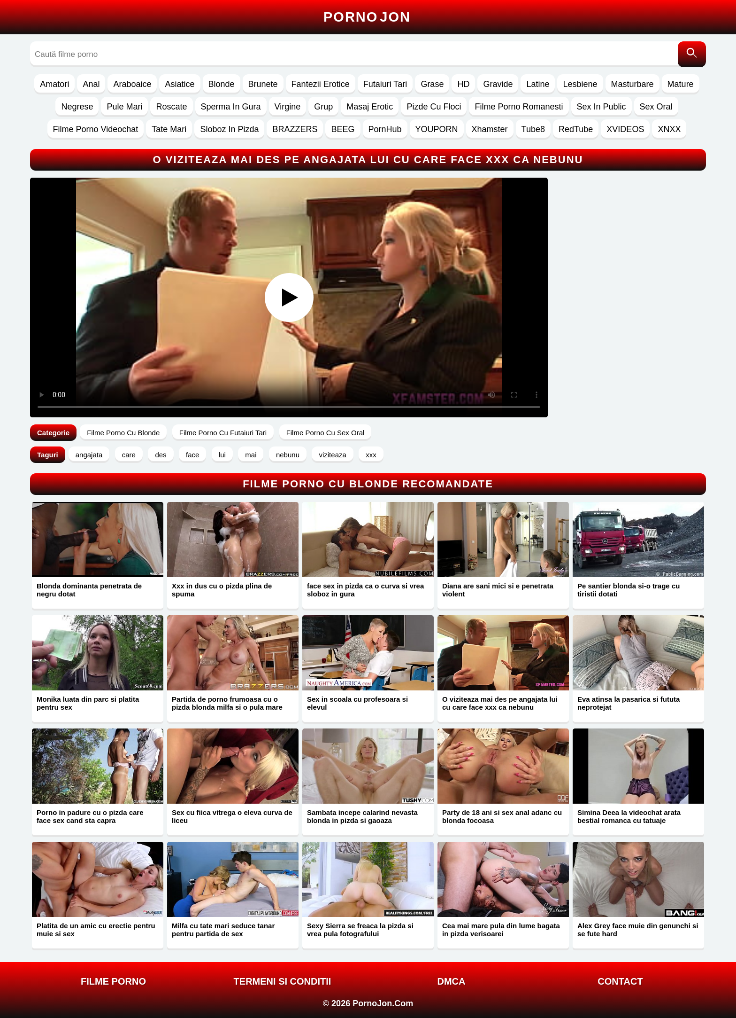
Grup (323, 106)
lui (222, 455)
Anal (91, 84)
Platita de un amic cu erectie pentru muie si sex (96, 930)
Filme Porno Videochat (95, 129)
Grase (432, 84)
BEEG (342, 129)
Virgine (288, 106)
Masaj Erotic (369, 106)
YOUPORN (436, 129)
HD (463, 84)
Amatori (54, 84)
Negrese (77, 106)
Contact (620, 981)
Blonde (221, 84)
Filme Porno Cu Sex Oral (325, 433)
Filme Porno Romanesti (519, 106)
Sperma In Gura (231, 106)
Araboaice (132, 84)
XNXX (669, 129)
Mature (680, 84)
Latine (537, 84)
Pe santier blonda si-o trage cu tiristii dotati (628, 590)
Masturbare (632, 84)
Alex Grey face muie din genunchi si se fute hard (637, 930)
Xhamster (490, 129)
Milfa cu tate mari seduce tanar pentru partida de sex (223, 930)
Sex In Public (601, 106)
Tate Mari (169, 129)
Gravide (498, 84)
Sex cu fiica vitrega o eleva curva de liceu (232, 816)
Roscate (171, 106)
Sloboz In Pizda (229, 129)
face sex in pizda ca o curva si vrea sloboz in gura (365, 590)
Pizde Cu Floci (433, 106)
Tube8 (533, 129)
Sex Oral (656, 106)
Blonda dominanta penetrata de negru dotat (89, 590)
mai (250, 455)
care (129, 455)
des (160, 455)
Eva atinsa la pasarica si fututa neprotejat (628, 703)
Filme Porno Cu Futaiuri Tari (223, 433)
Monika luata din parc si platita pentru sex (88, 703)
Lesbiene (580, 84)
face (192, 455)
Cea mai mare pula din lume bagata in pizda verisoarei (501, 930)
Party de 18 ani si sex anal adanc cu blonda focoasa (502, 816)
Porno (367, 16)
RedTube (576, 129)
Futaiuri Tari (385, 84)
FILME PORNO (113, 981)
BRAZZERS (294, 129)
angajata (89, 455)
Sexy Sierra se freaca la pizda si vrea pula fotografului (360, 930)
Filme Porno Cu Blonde (123, 433)
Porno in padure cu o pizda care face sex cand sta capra (90, 816)
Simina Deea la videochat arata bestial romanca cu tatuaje (629, 816)
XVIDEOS (625, 129)
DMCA (451, 981)
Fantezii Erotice (320, 84)
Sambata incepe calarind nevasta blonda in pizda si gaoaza (362, 816)
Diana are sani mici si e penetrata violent (497, 590)
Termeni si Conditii (282, 981)
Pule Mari (124, 106)
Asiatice (179, 84)
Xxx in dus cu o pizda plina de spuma (222, 590)
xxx (371, 455)
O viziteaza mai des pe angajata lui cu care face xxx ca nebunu (500, 703)
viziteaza (332, 455)
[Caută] (692, 54)
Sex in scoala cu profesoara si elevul (357, 703)
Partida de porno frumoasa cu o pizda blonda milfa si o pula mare (227, 703)
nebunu (287, 455)
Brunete (263, 84)
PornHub (385, 129)
